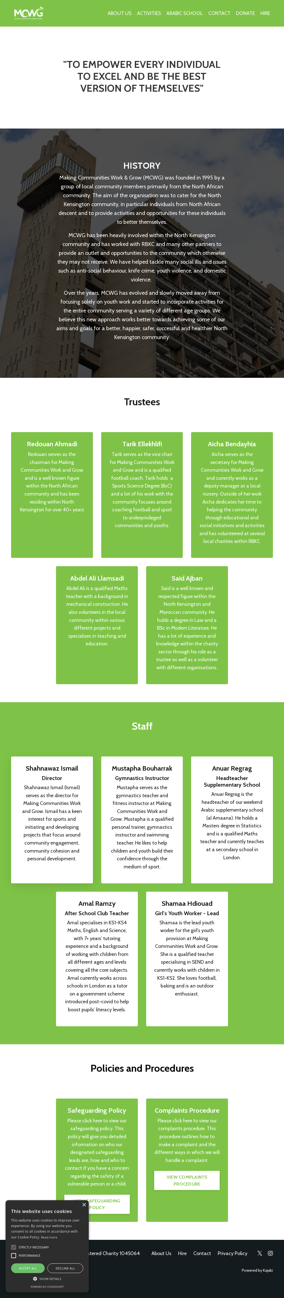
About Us (161, 1267)
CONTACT (219, 13)
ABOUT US (118, 13)
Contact (202, 1267)
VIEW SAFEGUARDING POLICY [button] (97, 1217)
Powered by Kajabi (257, 1283)
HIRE (265, 13)
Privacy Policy (232, 1267)
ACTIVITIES (148, 13)
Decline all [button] (65, 1268)
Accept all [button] (28, 1268)
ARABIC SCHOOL (184, 13)
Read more (49, 1237)
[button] (47, 1278)
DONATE (245, 13)
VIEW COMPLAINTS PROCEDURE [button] (187, 1193)
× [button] (84, 1205)
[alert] (47, 1246)
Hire (182, 1267)
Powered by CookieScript (47, 1287)
